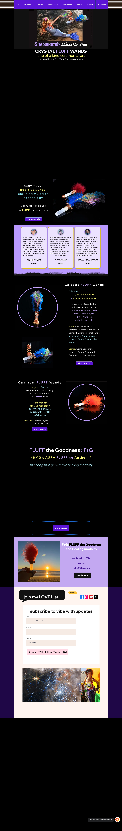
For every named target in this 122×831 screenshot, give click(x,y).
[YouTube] (91, 597)
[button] (72, 592)
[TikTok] (96, 597)
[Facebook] (82, 597)
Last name (28, 638)
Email (27, 616)
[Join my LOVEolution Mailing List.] (47, 652)
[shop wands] (33, 219)
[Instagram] (86, 597)
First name (28, 627)
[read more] (82, 575)
